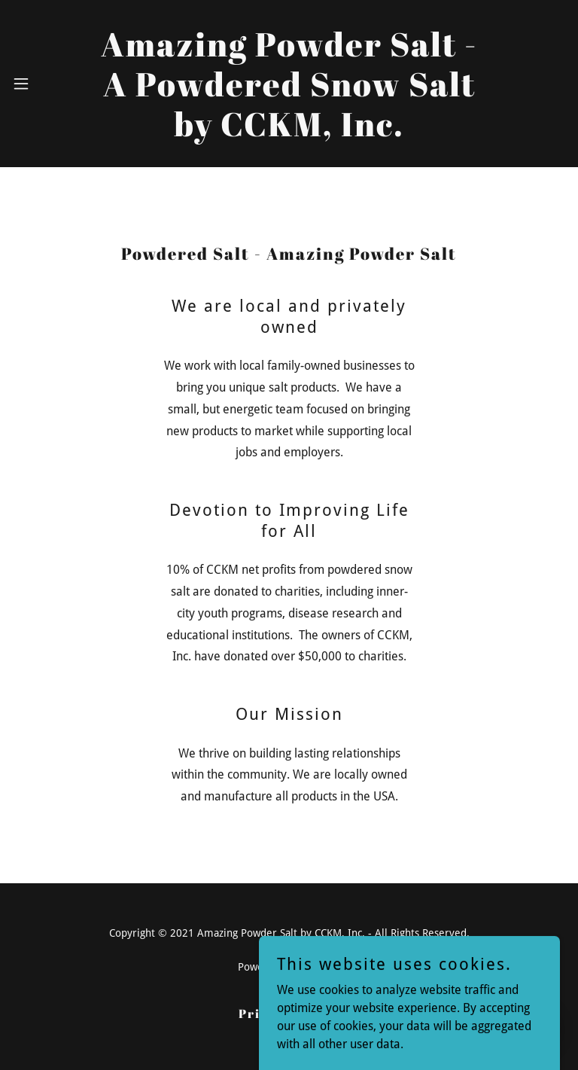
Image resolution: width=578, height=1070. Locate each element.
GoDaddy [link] (319, 967)
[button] (33, 84)
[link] (289, 132)
